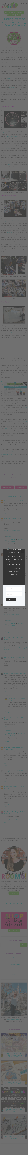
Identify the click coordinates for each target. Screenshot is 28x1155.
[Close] (22, 551)
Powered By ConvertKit (14, 603)
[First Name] (14, 594)
